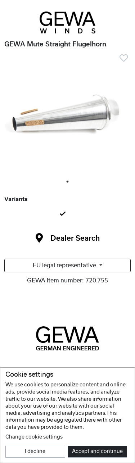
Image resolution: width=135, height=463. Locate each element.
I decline (35, 451)
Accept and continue (97, 451)
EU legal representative (65, 265)
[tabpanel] (67, 117)
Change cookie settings (34, 437)
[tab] (67, 214)
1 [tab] (68, 182)
